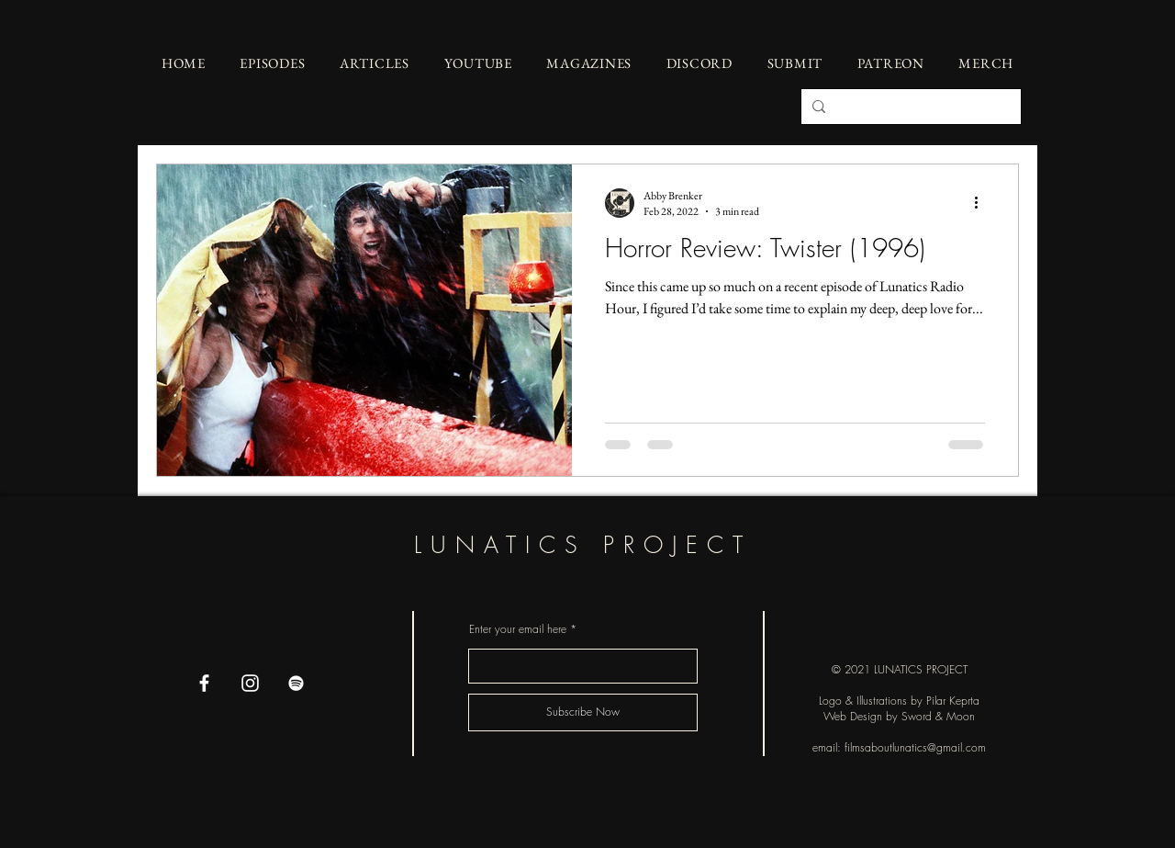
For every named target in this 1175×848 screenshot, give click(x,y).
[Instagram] (250, 683)
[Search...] (909, 106)
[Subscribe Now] (583, 712)
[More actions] (982, 203)
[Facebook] (204, 683)
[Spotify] (296, 683)
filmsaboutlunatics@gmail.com (915, 747)
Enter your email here (517, 629)
